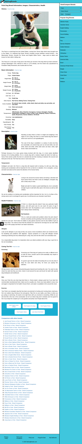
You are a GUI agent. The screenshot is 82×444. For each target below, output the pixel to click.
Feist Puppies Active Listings (14, 306)
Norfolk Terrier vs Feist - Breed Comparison (16, 333)
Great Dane (63, 75)
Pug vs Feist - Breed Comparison (13, 403)
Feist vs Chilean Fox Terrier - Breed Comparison (17, 361)
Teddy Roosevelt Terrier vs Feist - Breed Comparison (19, 392)
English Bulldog (64, 28)
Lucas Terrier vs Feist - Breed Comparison (16, 380)
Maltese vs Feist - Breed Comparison (14, 401)
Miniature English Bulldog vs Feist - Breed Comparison (19, 415)
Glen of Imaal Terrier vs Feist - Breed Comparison (18, 371)
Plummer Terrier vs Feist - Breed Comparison (17, 382)
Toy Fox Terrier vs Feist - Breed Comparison (16, 388)
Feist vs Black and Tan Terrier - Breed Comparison (18, 363)
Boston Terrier (64, 56)
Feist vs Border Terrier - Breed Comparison (16, 346)
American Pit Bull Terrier (66, 65)
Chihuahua (63, 53)
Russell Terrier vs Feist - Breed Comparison (16, 338)
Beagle (62, 69)
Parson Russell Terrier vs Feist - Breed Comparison (18, 336)
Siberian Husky (64, 21)
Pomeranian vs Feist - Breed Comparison (16, 399)
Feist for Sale (11, 9)
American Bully (64, 59)
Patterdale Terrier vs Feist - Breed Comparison (17, 329)
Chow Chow (63, 72)
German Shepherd (65, 43)
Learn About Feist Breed (37, 312)
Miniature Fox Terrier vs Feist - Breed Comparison (18, 369)
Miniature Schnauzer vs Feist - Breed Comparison (18, 323)
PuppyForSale (42, 437)
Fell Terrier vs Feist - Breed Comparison (15, 378)
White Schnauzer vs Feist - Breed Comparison (17, 397)
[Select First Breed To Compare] (70, 8)
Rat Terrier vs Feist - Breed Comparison (15, 325)
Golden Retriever (64, 47)
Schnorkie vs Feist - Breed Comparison (15, 373)
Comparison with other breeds (12, 318)
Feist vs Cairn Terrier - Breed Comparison (16, 344)
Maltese (62, 37)
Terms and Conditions (19, 437)
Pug (61, 40)
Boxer (61, 62)
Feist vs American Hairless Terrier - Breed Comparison (19, 350)
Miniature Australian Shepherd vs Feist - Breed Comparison (20, 411)
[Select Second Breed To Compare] (70, 11)
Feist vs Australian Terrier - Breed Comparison (17, 348)
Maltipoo (62, 81)
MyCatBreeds (53, 437)
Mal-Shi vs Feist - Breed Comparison (14, 407)
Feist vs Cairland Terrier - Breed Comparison (16, 365)
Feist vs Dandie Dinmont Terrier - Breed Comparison (19, 357)
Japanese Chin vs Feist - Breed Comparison (16, 413)
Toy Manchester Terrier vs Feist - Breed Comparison (18, 390)
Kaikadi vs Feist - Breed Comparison (14, 386)
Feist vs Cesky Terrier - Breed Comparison (16, 359)
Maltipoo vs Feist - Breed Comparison (15, 405)
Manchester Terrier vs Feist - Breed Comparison (17, 367)
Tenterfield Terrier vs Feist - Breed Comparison (17, 394)
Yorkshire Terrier (64, 24)
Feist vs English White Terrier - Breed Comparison (18, 354)
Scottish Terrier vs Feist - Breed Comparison (16, 327)
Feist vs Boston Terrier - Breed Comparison (16, 340)
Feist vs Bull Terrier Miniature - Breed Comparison (18, 352)
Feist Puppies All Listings (30, 306)
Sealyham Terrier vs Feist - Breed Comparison (17, 376)
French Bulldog (64, 34)
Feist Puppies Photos (45, 306)
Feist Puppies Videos (22, 312)
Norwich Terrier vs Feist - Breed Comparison (16, 331)
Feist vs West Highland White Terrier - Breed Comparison (20, 342)
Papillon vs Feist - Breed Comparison (14, 409)
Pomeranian (63, 31)
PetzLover (31, 437)
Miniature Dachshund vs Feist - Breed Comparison (18, 418)
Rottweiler (63, 50)
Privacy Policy (6, 437)
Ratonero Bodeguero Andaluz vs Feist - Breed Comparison (20, 384)
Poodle (62, 78)
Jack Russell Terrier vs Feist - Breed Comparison (18, 321)
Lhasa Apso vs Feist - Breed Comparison (16, 420)
